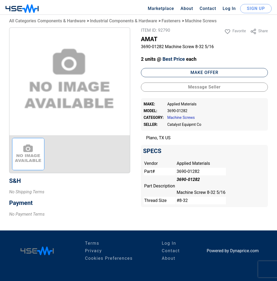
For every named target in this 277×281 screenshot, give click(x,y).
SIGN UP (256, 8)
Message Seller (204, 87)
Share (259, 31)
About (186, 8)
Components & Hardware (61, 20)
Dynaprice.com (244, 250)
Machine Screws (201, 20)
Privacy (93, 250)
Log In (229, 8)
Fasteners (171, 20)
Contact (208, 8)
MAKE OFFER (204, 72)
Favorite (235, 31)
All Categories (22, 20)
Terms (92, 243)
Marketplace (161, 8)
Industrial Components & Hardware (123, 20)
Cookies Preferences (109, 258)
